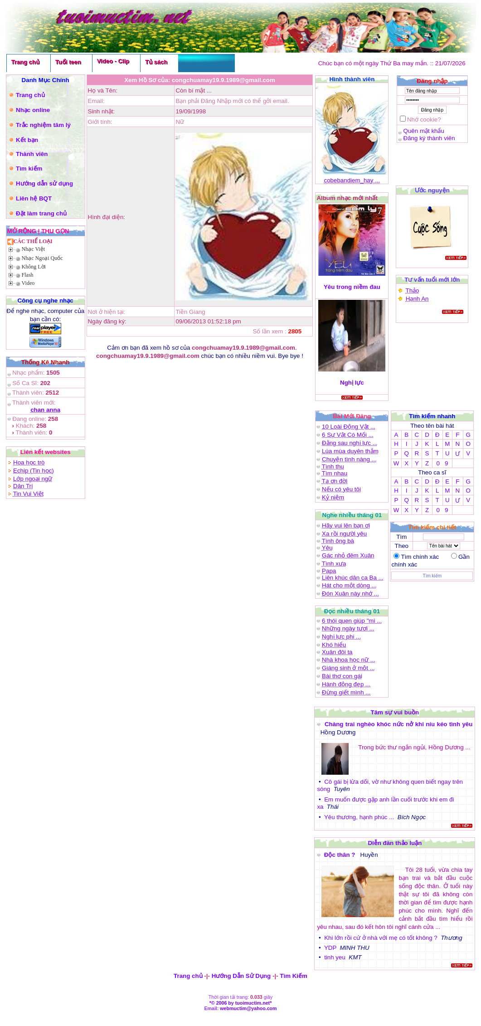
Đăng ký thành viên (429, 138)
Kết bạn (27, 140)
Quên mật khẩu (423, 130)
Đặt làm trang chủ (41, 213)
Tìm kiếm (29, 168)
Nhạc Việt (33, 249)
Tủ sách (156, 62)
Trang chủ (25, 62)
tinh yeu (334, 957)
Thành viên (32, 154)
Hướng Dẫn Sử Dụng (241, 975)
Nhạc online (33, 110)
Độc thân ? (340, 854)
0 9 (442, 463)
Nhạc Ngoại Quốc (42, 258)
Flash (28, 275)
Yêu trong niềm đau (352, 286)
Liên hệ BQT (34, 198)
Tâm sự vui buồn (395, 712)
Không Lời (34, 267)
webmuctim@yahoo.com (248, 1008)
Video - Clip (113, 61)
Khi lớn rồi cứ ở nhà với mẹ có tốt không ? (380, 937)
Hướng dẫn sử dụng (44, 183)
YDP (330, 947)
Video (28, 283)
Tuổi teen (68, 62)
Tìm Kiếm (293, 975)
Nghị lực (352, 382)
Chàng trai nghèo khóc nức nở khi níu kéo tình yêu (398, 724)
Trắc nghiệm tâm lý (43, 125)
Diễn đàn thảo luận (395, 843)
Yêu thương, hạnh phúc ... (359, 817)
